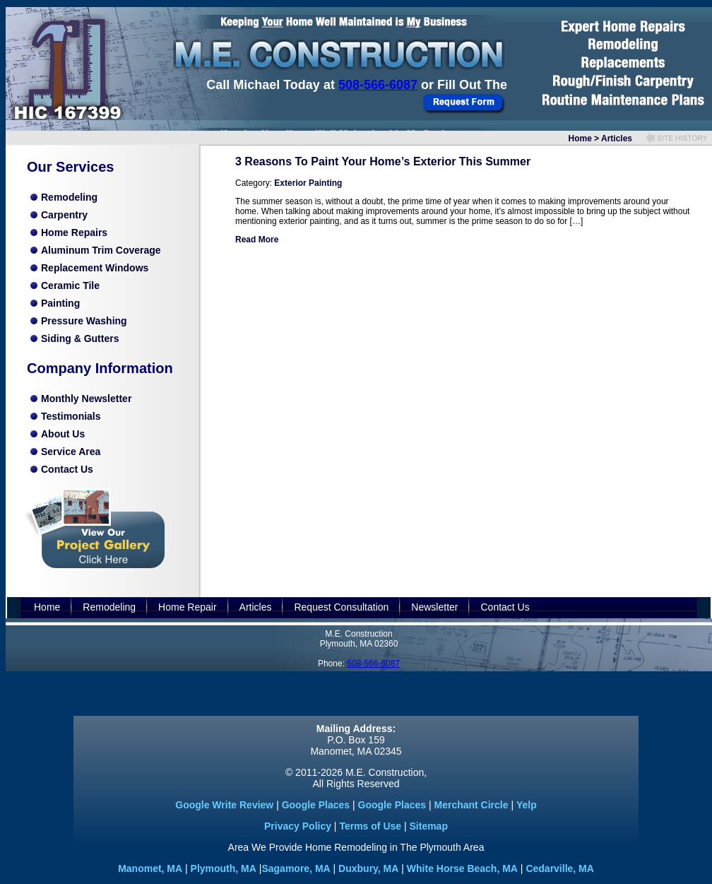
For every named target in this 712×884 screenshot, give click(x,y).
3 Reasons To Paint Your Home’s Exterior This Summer (382, 161)
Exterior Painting (308, 183)
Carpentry (64, 214)
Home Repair (187, 607)
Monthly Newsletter (86, 398)
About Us (63, 434)
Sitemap (429, 826)
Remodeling (69, 197)
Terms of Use (370, 826)
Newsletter (434, 607)
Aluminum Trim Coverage (101, 250)
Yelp (526, 805)
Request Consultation (341, 607)
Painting (60, 303)
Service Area (70, 451)
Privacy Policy (297, 826)
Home (580, 138)
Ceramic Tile (70, 285)
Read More (256, 239)
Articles (616, 138)
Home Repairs (74, 232)
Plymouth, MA (223, 868)
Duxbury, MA (368, 868)
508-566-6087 (377, 85)
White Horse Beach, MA (462, 868)
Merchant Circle (471, 805)
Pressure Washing (84, 320)
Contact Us (67, 469)
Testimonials (71, 416)
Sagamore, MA (295, 868)
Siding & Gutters (80, 338)
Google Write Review (224, 805)
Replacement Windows (94, 267)
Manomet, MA (150, 868)
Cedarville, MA (559, 868)
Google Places (316, 805)
